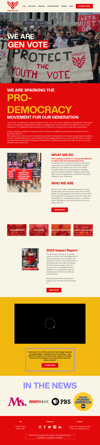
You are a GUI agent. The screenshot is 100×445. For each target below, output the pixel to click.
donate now (84, 6)
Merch (71, 6)
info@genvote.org (84, 426)
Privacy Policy (20, 426)
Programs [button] (41, 6)
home (24, 6)
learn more (59, 210)
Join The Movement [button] (53, 6)
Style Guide (20, 429)
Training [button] (64, 6)
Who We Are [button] (32, 6)
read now (53, 290)
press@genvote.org (82, 429)
